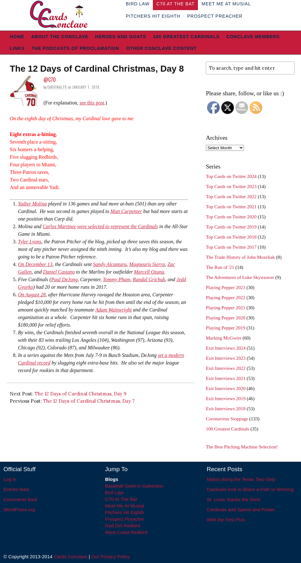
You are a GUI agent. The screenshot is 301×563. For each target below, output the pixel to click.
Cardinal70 (57, 87)
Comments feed (20, 499)
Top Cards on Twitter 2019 (231, 226)
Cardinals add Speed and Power (241, 509)
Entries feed (16, 489)
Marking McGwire (223, 338)
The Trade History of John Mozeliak (240, 257)
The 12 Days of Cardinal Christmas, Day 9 (80, 394)
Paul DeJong (64, 279)
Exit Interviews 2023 (226, 358)
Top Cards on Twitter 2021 (231, 206)
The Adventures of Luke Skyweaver (240, 277)
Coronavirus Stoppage (227, 418)
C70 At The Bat (121, 499)
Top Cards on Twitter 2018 (231, 237)
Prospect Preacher (214, 16)
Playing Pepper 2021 (225, 307)
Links (17, 48)
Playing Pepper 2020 (225, 317)
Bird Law (114, 492)
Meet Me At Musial (124, 505)
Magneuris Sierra (147, 264)
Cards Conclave (71, 556)
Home (17, 36)
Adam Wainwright (113, 309)
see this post (91, 102)
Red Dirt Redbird (122, 525)
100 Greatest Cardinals (186, 36)
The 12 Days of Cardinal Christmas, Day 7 (89, 401)
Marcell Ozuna (149, 272)
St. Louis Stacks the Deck (234, 499)
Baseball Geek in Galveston (134, 486)
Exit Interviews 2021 (226, 378)
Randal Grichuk (149, 279)
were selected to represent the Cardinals (117, 226)
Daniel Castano (59, 272)
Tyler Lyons (29, 241)
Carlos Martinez (59, 226)
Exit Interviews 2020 (226, 388)
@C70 (49, 79)
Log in (9, 479)
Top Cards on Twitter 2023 (231, 186)
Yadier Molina (32, 203)
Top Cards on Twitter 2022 (231, 196)
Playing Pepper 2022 (225, 297)
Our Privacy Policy (110, 556)
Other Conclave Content (161, 48)
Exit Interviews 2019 (226, 398)
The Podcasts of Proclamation (75, 48)
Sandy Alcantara (110, 264)
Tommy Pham (116, 279)
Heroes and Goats (120, 36)
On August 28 (32, 294)
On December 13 (35, 264)
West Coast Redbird (126, 532)
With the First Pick (226, 519)
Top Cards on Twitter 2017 (231, 247)
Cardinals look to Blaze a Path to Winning (250, 489)
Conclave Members (253, 36)
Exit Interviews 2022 (226, 368)
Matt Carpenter (126, 211)
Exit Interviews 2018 (226, 408)
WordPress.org (19, 509)
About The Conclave (59, 36)
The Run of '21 (220, 267)
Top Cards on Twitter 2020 (231, 216)
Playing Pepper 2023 (225, 287)
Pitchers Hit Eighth (153, 16)
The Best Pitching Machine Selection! (242, 446)
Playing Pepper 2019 (225, 327)
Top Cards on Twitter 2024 (231, 176)
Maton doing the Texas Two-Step (241, 479)
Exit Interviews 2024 (226, 348)
